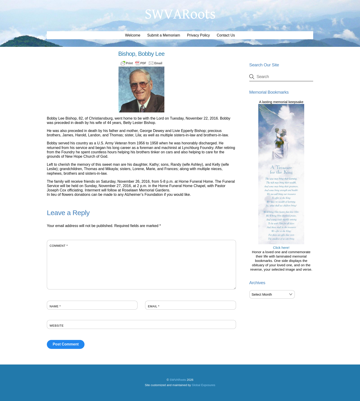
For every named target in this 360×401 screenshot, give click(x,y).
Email (153, 306)
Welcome (132, 35)
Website (57, 325)
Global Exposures (203, 385)
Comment (59, 245)
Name (55, 306)
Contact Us (226, 35)
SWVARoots (178, 379)
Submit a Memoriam (163, 35)
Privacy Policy (198, 35)
